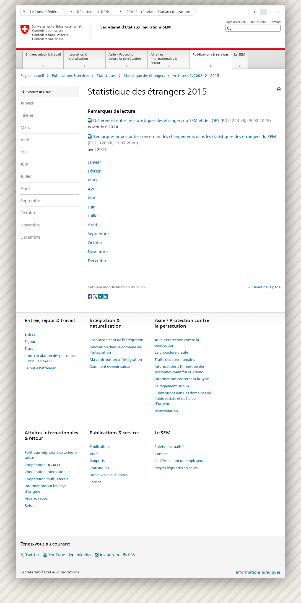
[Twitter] (95, 296)
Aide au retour (37, 498)
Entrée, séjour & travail (43, 54)
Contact (275, 22)
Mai (24, 152)
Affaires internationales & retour (163, 58)
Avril (24, 139)
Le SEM (239, 54)
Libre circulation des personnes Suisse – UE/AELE (50, 358)
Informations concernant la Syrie (182, 379)
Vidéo (95, 453)
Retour (30, 505)
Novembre (30, 225)
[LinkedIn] (105, 296)
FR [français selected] (263, 12)
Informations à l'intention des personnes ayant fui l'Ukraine (179, 369)
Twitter (32, 554)
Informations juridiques (258, 572)
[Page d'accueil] (99, 32)
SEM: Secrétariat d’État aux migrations (155, 11)
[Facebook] (90, 296)
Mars (25, 127)
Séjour (30, 341)
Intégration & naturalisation (77, 56)
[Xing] (100, 296)
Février (26, 115)
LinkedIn (82, 554)
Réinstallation (166, 411)
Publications (100, 446)
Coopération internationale (48, 471)
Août (25, 188)
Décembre (30, 237)
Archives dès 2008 (188, 75)
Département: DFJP (90, 11)
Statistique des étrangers (144, 75)
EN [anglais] (278, 11)
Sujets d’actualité (169, 446)
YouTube (56, 554)
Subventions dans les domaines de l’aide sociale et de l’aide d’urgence (183, 398)
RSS (131, 554)
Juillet (26, 176)
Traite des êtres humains (175, 359)
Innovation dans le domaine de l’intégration (115, 350)
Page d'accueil (235, 22)
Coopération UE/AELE (43, 465)
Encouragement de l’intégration (116, 340)
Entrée (30, 334)
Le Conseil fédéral (41, 11)
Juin (24, 164)
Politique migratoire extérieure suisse (51, 455)
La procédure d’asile (171, 352)
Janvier (27, 103)
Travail (30, 348)
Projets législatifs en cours (176, 468)
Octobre (28, 212)
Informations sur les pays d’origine (45, 489)
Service (95, 482)
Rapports (97, 460)
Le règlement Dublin (172, 386)
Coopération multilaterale (46, 479)
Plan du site (258, 22)
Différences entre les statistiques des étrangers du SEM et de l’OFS (182, 120)
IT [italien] (271, 11)
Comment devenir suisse (110, 366)
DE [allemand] (256, 12)
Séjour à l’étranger (40, 368)
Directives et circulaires (109, 475)
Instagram (109, 554)
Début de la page (266, 287)
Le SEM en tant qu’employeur (179, 460)
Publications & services (212, 56)
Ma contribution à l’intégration (116, 359)
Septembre (30, 200)
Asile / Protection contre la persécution (124, 56)
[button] (229, 28)
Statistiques (106, 75)
